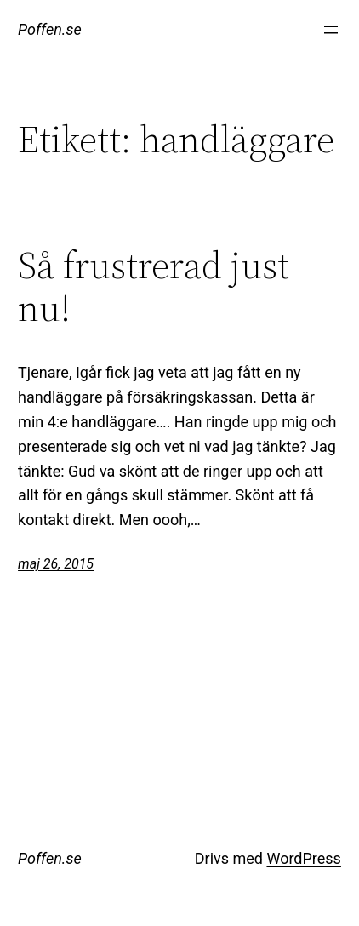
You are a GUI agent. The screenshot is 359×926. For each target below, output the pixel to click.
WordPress (303, 858)
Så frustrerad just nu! (153, 287)
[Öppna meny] (331, 30)
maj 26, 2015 (56, 564)
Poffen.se (50, 29)
